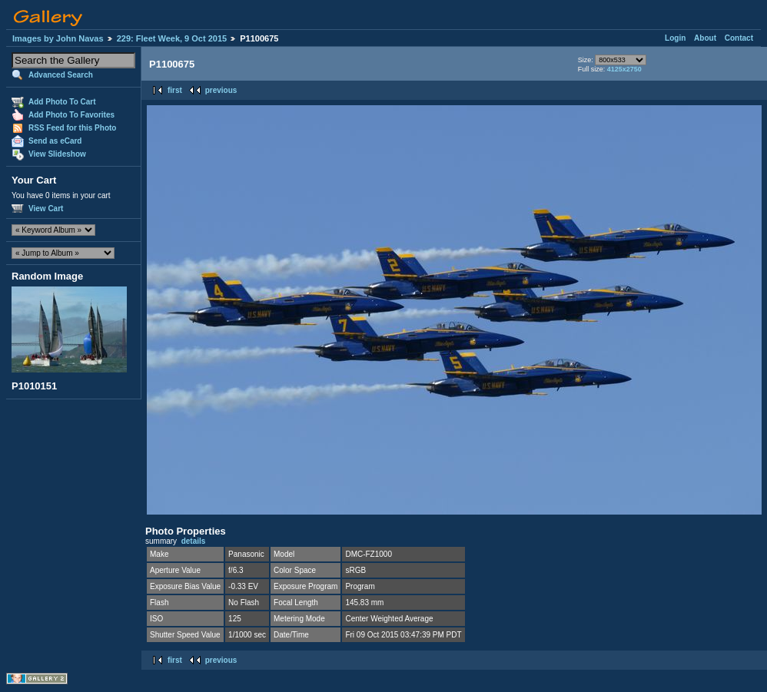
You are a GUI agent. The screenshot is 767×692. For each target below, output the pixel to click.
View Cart (45, 208)
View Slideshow (57, 154)
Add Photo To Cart (62, 102)
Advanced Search (60, 75)
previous (221, 90)
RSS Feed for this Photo (72, 128)
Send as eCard (54, 141)
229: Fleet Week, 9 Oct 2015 (172, 38)
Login (675, 38)
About (705, 38)
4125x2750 (624, 69)
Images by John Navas (58, 38)
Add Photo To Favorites (71, 115)
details (193, 541)
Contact (739, 38)
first (175, 90)
